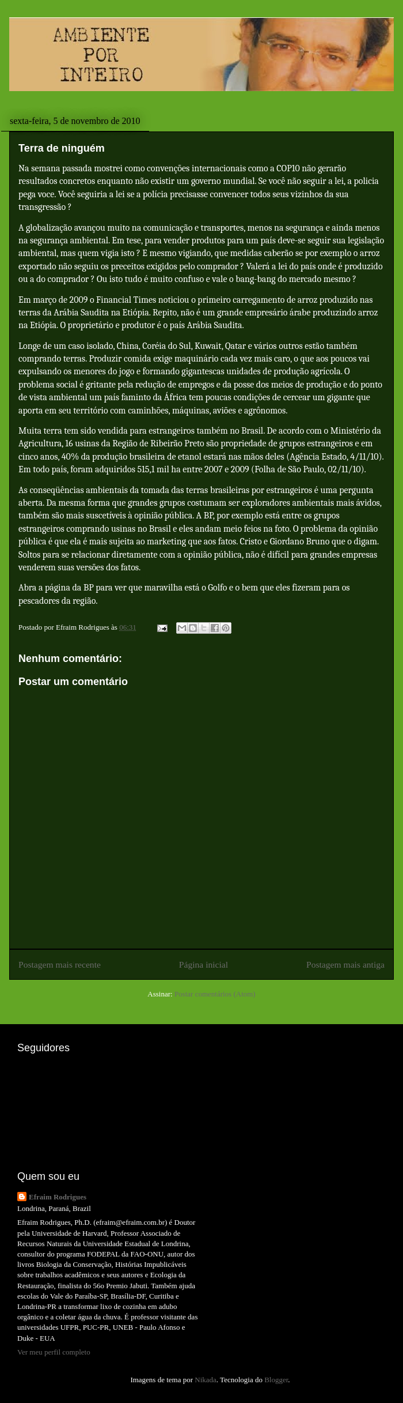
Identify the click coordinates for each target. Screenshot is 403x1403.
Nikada (205, 1379)
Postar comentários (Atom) (215, 994)
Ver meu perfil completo (53, 1352)
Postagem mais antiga (345, 964)
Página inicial (203, 964)
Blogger (276, 1379)
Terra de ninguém (61, 148)
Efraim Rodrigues (57, 1197)
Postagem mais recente (59, 964)
